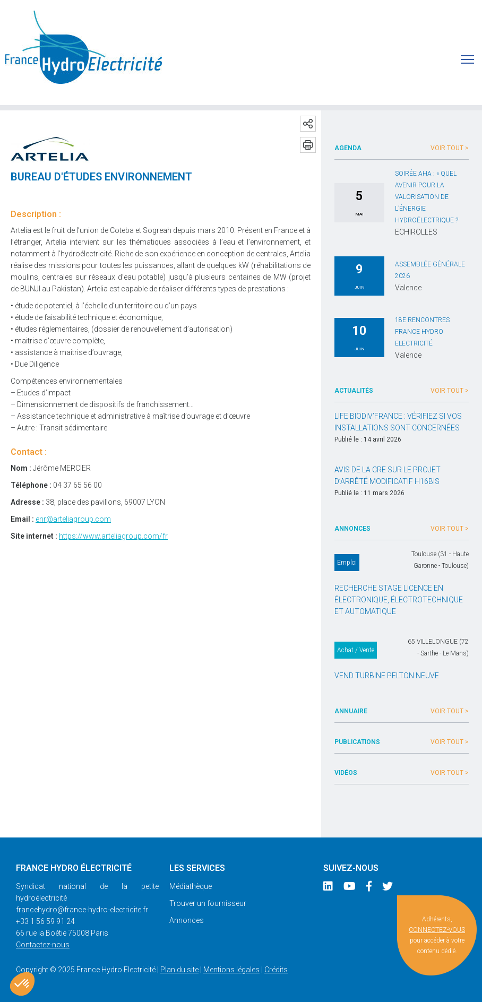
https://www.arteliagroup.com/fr (113, 536)
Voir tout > (450, 148)
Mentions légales (231, 969)
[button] (22, 984)
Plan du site (179, 969)
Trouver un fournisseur (207, 903)
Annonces (186, 920)
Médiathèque (190, 886)
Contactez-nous (43, 944)
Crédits (276, 969)
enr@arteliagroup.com (73, 519)
